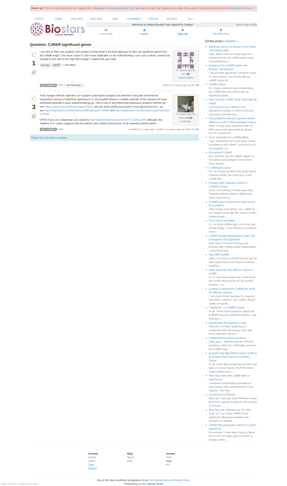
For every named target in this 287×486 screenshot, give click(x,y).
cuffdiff (56, 65)
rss (254, 24)
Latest (39, 18)
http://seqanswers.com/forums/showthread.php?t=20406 (77, 110)
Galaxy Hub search (243, 8)
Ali (182, 73)
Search (92, 457)
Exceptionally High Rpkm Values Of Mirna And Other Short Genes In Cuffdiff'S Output (233, 357)
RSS (168, 457)
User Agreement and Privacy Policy (169, 480)
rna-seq (45, 65)
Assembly (134, 18)
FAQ (129, 461)
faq (246, 24)
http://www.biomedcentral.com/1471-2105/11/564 (118, 119)
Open (58, 18)
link (61, 85)
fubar (182, 117)
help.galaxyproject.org (120, 8)
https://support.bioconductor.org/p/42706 (68, 106)
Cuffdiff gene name (220, 167)
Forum (153, 18)
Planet (172, 18)
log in (43, 137)
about (239, 24)
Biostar (143, 483)
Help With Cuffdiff (219, 254)
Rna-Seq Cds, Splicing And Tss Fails (230, 409)
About (130, 457)
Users (91, 461)
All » (190, 18)
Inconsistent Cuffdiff (220, 152)
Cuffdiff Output (217, 84)
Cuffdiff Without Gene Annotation (228, 337)
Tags (91, 464)
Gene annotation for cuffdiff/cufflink (229, 137)
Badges (92, 468)
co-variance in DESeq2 (222, 394)
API (168, 464)
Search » (231, 41)
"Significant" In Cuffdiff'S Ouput (226, 307)
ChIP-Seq (96, 18)
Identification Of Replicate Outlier (228, 322)
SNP (115, 18)
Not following (75, 85)
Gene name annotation (222, 220)
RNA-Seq (77, 18)
